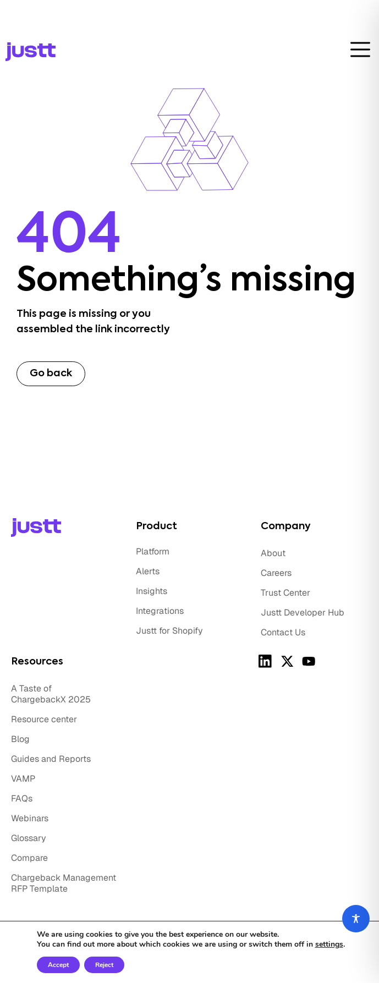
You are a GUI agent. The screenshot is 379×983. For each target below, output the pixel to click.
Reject (104, 964)
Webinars (29, 818)
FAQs (21, 798)
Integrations (160, 611)
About (273, 553)
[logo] (62, 51)
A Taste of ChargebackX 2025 (51, 694)
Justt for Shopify (169, 630)
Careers (276, 573)
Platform (152, 551)
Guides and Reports (51, 759)
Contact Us (283, 632)
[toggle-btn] (360, 49)
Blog (20, 739)
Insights (151, 591)
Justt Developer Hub (302, 612)
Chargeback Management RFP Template (63, 883)
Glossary (28, 838)
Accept (58, 964)
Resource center (44, 719)
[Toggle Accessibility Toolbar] (356, 918)
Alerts (148, 571)
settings (329, 944)
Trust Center (285, 592)
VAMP (23, 778)
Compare (29, 858)
